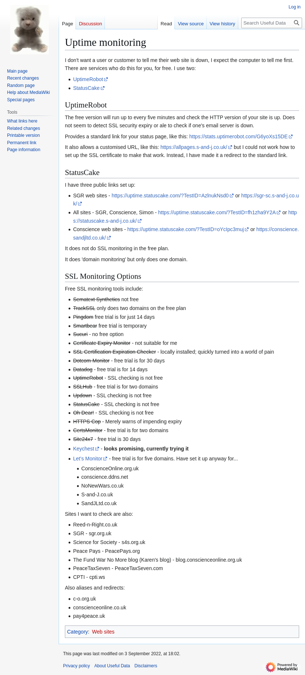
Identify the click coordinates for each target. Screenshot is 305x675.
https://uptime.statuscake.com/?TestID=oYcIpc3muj (185, 229)
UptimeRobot (88, 79)
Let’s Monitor (87, 458)
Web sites (103, 632)
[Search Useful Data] (271, 23)
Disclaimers (146, 665)
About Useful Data (112, 665)
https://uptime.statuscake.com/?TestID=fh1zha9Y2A (217, 212)
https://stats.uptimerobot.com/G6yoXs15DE (238, 136)
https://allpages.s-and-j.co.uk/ (194, 147)
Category (77, 632)
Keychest (83, 449)
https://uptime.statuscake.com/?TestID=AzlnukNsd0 (169, 195)
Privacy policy (76, 665)
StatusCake (86, 88)
